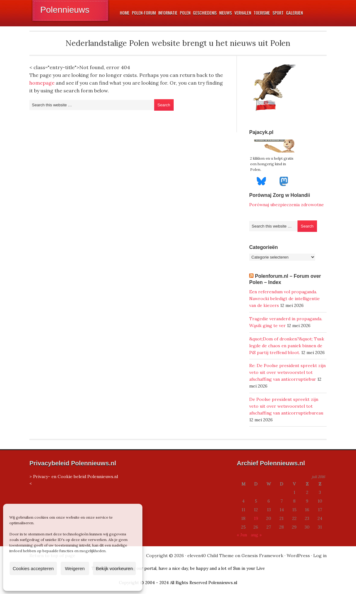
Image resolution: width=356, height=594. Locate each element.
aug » (256, 535)
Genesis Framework (262, 555)
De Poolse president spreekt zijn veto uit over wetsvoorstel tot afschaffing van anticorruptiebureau (286, 406)
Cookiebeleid (54, 582)
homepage (41, 83)
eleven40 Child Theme (210, 555)
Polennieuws (64, 10)
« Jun (242, 535)
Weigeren (75, 568)
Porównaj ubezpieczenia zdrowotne (286, 204)
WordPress (298, 555)
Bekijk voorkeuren (114, 568)
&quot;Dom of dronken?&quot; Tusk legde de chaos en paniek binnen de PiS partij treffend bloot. (286, 345)
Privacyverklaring (84, 582)
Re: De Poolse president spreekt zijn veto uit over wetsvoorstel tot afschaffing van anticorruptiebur (287, 372)
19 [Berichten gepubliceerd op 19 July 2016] (256, 518)
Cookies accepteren (33, 568)
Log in (320, 555)
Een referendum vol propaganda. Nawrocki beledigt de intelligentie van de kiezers (284, 298)
